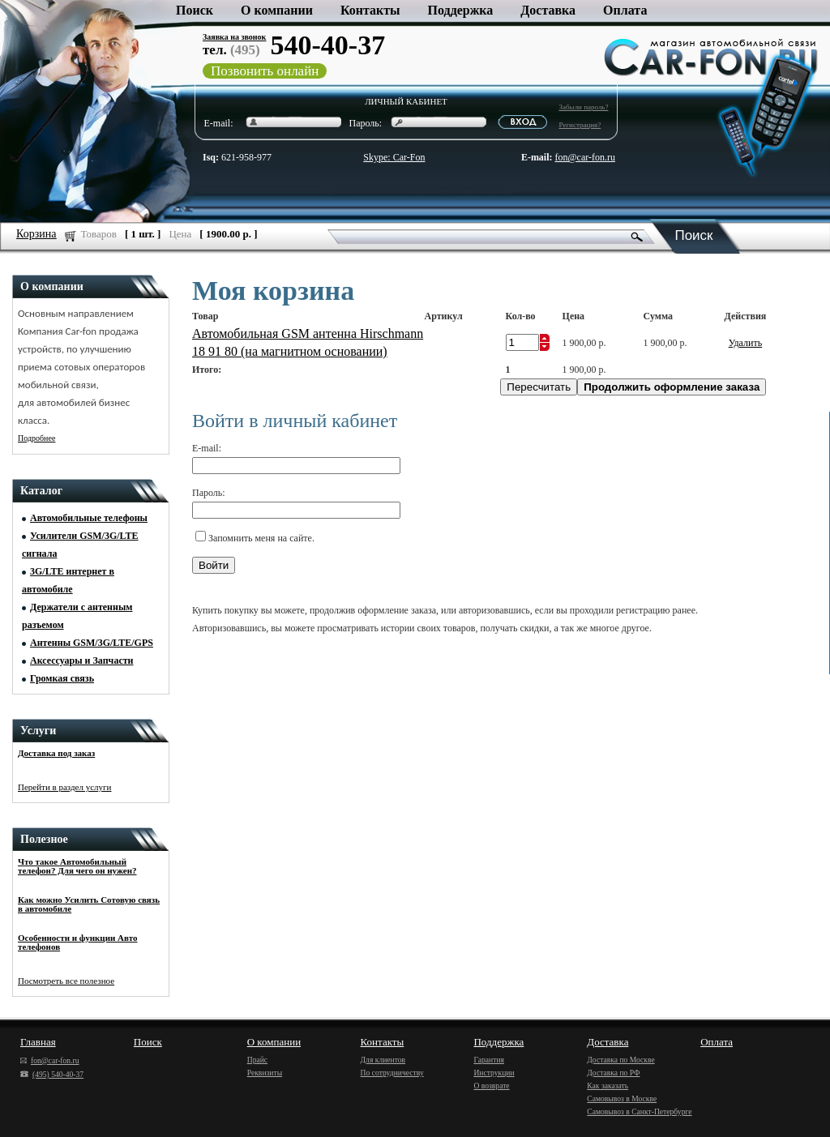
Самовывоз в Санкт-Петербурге (639, 1111)
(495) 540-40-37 (51, 1074)
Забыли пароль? (584, 107)
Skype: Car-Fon (394, 157)
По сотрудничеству (392, 1072)
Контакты (370, 10)
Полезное (44, 839)
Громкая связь (62, 678)
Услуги (38, 731)
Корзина (36, 234)
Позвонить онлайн (265, 71)
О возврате (491, 1085)
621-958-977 (237, 157)
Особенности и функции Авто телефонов (77, 942)
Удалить (745, 342)
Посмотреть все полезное (66, 980)
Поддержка (461, 10)
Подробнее (36, 438)
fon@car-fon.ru (585, 157)
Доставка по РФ (613, 1072)
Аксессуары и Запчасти (82, 660)
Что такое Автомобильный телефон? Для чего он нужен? (77, 866)
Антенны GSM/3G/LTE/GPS (91, 642)
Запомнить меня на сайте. (261, 538)
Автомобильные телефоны (89, 518)
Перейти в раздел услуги (65, 787)
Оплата (625, 10)
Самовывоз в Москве (622, 1098)
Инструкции (493, 1072)
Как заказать (607, 1085)
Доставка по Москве (620, 1059)
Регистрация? (580, 125)
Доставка (547, 10)
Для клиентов (383, 1059)
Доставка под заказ (56, 753)
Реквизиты (264, 1072)
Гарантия (488, 1059)
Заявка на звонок (234, 36)
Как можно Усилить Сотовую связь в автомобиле (89, 904)
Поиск (194, 10)
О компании (277, 10)
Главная (38, 1042)
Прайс (257, 1059)
